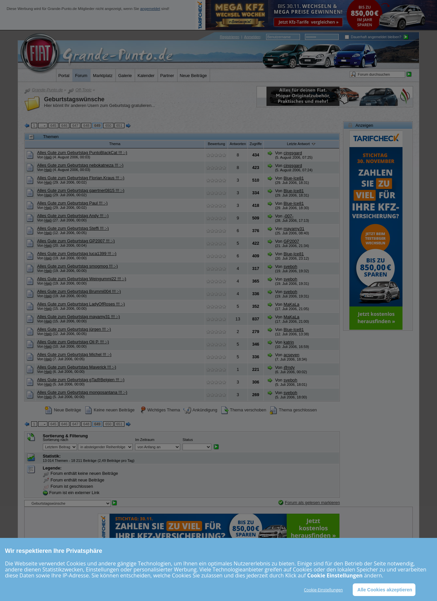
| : (240, 37)
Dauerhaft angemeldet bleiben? (373, 37)
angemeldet (150, 9)
